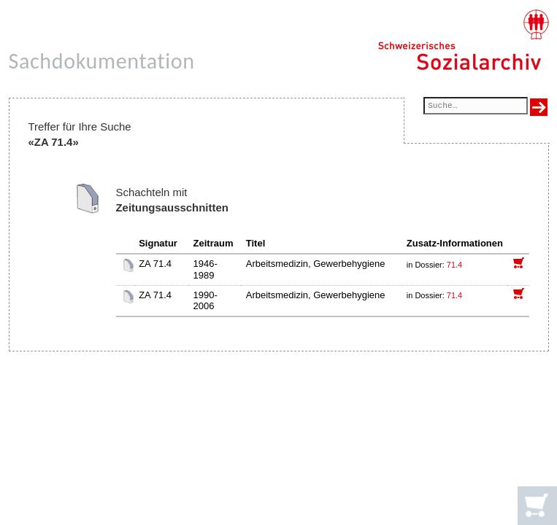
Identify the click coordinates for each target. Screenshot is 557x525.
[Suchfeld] (475, 107)
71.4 (455, 264)
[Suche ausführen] (539, 107)
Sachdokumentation (102, 60)
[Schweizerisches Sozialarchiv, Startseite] (463, 40)
